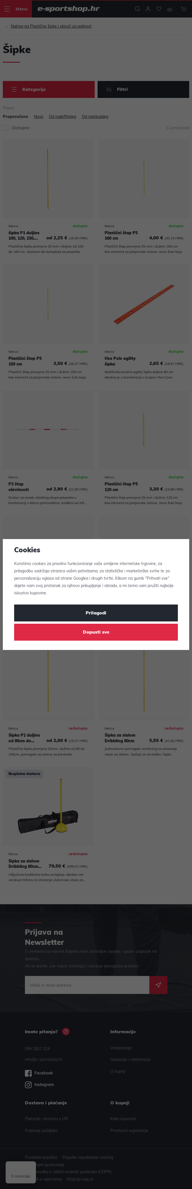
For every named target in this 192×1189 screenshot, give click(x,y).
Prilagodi (96, 613)
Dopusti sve (96, 632)
